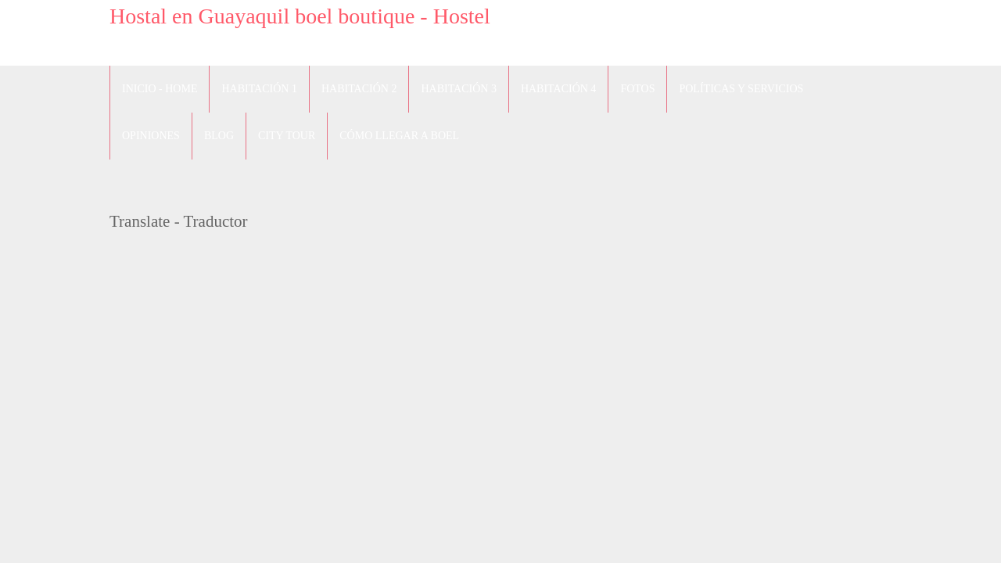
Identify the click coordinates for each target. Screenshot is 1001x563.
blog (219, 136)
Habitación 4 (558, 89)
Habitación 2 (358, 89)
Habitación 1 (258, 89)
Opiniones (151, 136)
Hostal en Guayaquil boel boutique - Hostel (299, 16)
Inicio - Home (159, 89)
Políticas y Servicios (741, 89)
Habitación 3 (458, 89)
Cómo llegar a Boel (399, 136)
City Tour (286, 136)
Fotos (637, 89)
